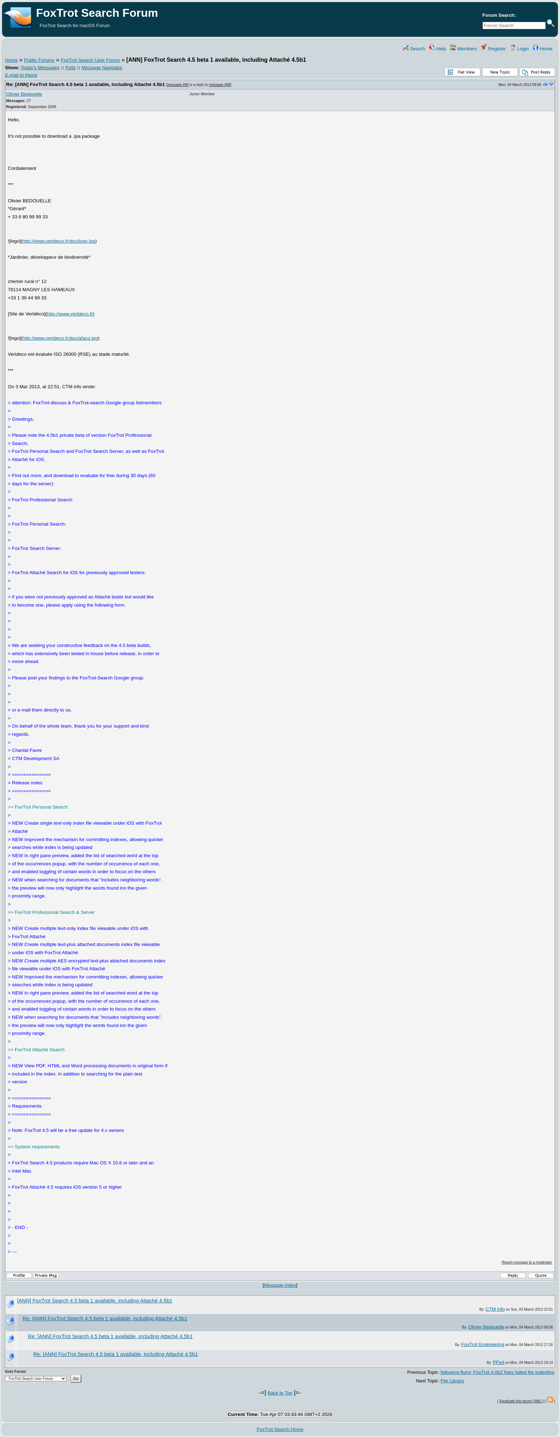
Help (437, 48)
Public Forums (39, 60)
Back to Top (280, 1393)
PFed (498, 1362)
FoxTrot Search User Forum (90, 60)
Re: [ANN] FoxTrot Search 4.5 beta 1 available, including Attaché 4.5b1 (85, 84)
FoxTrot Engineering (482, 1344)
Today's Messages (39, 67)
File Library (452, 1380)
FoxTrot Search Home (280, 1429)
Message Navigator (101, 67)
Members (463, 48)
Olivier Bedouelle (24, 94)
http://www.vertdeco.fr (70, 314)
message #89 (219, 85)
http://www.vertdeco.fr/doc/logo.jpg (58, 241)
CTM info (495, 1309)
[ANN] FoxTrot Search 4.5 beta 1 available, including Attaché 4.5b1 (94, 1301)
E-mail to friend (21, 75)
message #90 (178, 85)
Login (519, 48)
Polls (70, 67)
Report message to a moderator (527, 1262)
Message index (280, 1285)
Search (414, 48)
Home (542, 48)
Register (493, 48)
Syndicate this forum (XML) (520, 1401)
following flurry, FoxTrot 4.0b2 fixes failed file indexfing (497, 1372)
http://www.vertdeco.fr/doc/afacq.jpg (60, 338)
